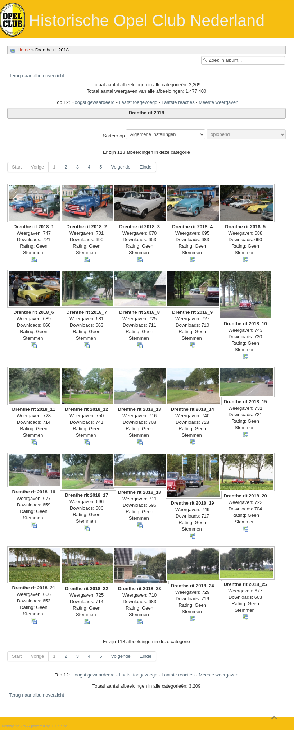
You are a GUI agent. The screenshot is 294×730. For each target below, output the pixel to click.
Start (17, 167)
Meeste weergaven (218, 102)
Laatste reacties (178, 102)
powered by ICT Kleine (49, 726)
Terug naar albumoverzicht (36, 75)
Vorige (37, 167)
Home (24, 49)
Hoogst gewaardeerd (93, 102)
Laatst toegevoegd (138, 102)
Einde (145, 167)
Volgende (121, 167)
